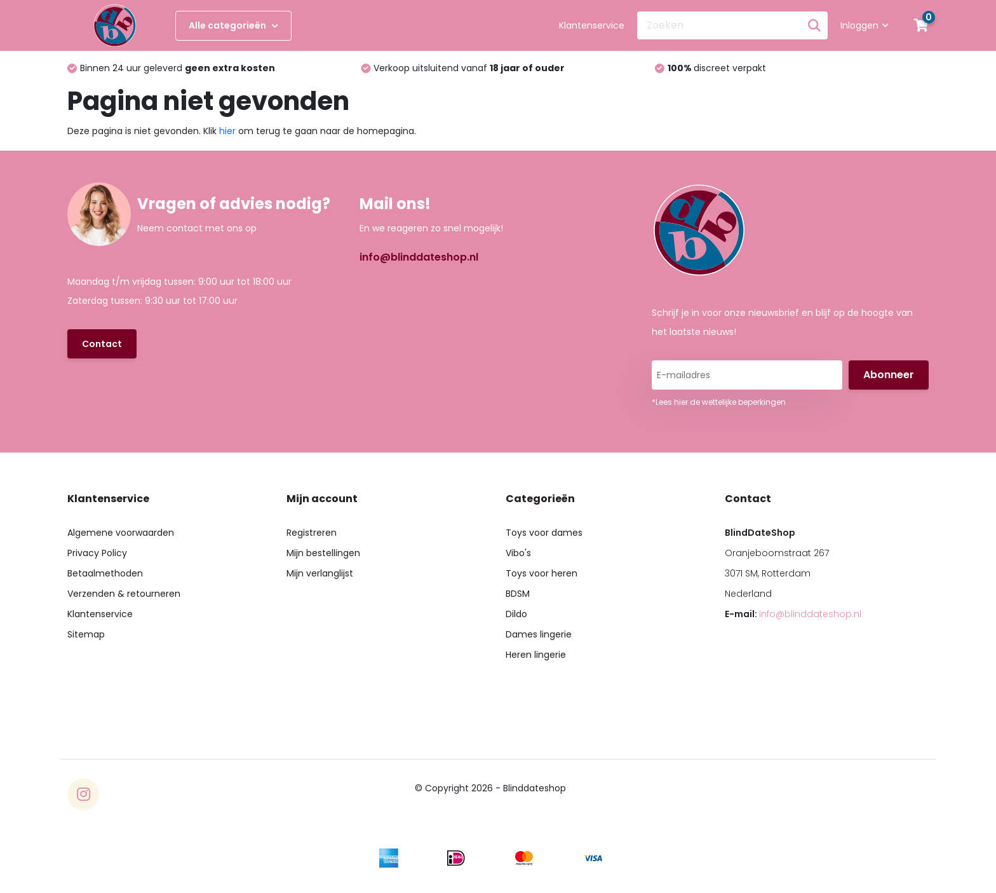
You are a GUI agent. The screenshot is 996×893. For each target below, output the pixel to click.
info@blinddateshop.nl (419, 257)
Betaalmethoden (105, 573)
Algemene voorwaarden (120, 532)
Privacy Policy (97, 553)
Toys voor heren (541, 573)
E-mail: (793, 614)
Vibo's (518, 553)
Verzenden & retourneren (123, 593)
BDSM (518, 593)
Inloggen (864, 25)
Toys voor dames (544, 532)
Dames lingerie (539, 634)
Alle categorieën (233, 25)
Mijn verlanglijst (319, 573)
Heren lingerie (536, 654)
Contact (102, 343)
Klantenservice (591, 25)
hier (227, 131)
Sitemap (86, 634)
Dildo (516, 614)
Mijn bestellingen (323, 553)
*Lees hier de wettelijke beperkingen (719, 402)
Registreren (311, 532)
